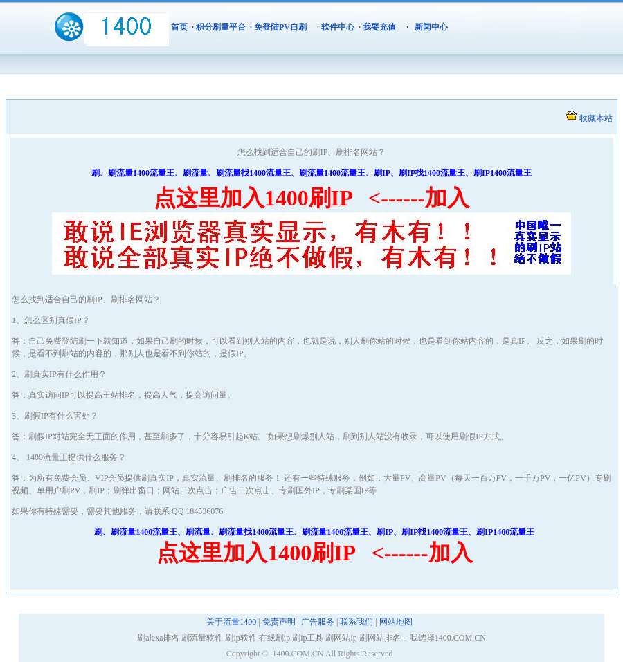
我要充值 (379, 27)
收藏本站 (596, 118)
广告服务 (317, 622)
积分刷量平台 (221, 27)
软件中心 (337, 27)
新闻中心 (431, 27)
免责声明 (279, 622)
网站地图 (396, 622)
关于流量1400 (231, 622)
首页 (179, 27)
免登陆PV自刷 (280, 27)
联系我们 (356, 622)
